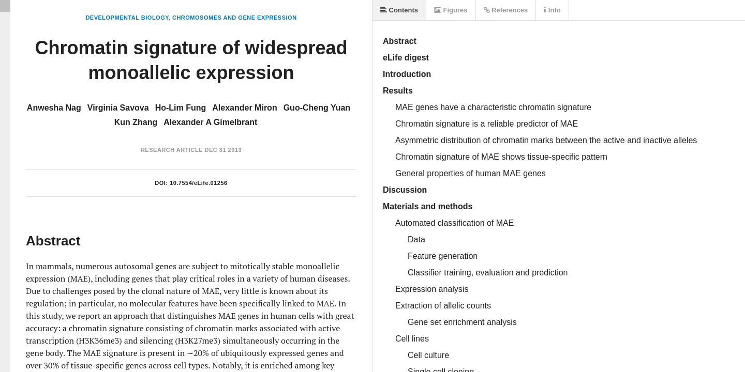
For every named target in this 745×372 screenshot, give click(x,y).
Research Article (172, 150)
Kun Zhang (136, 122)
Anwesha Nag (54, 107)
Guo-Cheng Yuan (317, 107)
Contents (399, 10)
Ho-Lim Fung (180, 107)
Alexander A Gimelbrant (210, 122)
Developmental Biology (126, 17)
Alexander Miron (244, 107)
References (506, 10)
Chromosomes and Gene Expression (234, 17)
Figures (451, 10)
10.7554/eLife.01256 (199, 183)
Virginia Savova (118, 107)
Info (552, 10)
